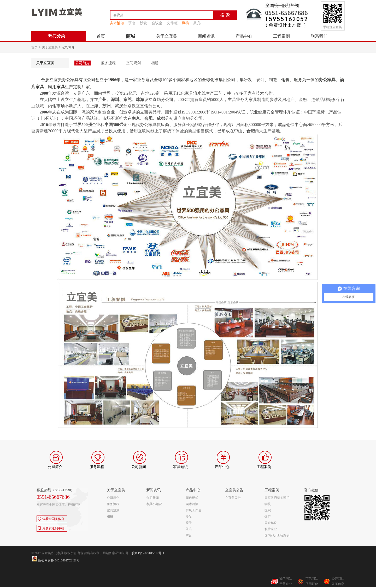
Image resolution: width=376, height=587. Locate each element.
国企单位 (271, 523)
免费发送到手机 (51, 528)
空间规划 (133, 63)
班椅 (185, 23)
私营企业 (271, 529)
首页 (101, 36)
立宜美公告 (233, 498)
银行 (268, 516)
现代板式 (192, 498)
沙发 (143, 23)
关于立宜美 (166, 36)
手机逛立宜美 (332, 27)
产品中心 (244, 36)
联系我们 (319, 36)
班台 (132, 23)
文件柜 (172, 23)
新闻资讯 (206, 36)
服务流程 (108, 63)
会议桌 (156, 23)
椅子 (189, 523)
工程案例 (281, 36)
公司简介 (82, 63)
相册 (154, 63)
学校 (268, 504)
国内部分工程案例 (277, 535)
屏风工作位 (193, 510)
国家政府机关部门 (277, 498)
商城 (130, 36)
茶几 (197, 23)
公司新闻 (152, 498)
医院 (268, 510)
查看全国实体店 (51, 519)
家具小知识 (154, 504)
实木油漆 (117, 23)
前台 (189, 535)
